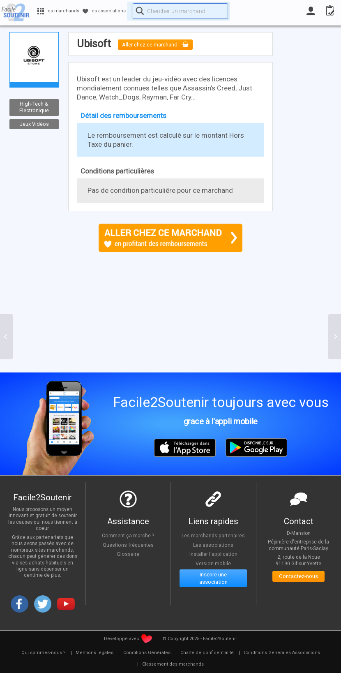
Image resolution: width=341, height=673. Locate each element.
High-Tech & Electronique (34, 107)
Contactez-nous (298, 578)
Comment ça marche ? (128, 535)
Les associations (213, 544)
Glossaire (128, 553)
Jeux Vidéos (34, 124)
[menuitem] (43, 653)
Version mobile (213, 563)
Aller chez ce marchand (161, 44)
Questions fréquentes (127, 544)
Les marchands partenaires (213, 535)
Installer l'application (213, 553)
